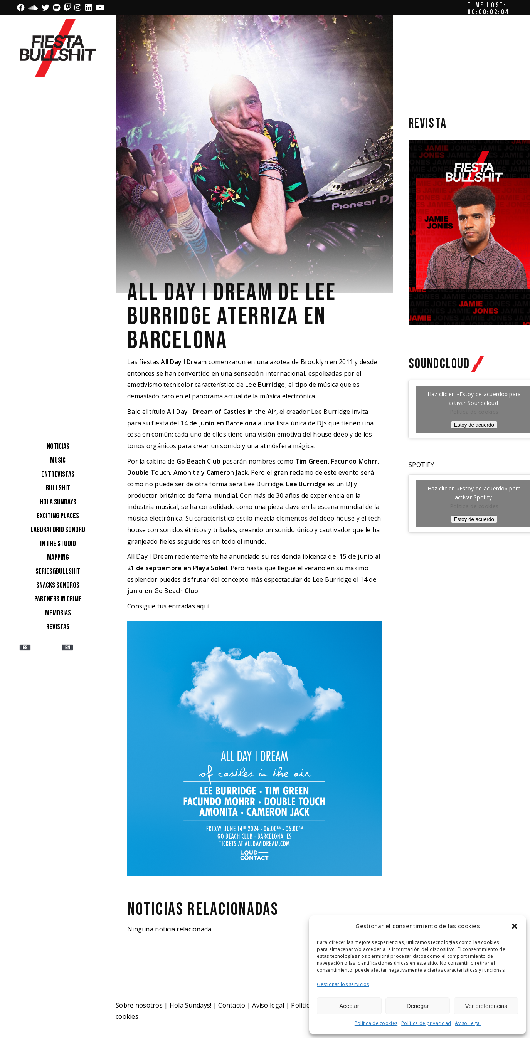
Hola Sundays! (191, 1005)
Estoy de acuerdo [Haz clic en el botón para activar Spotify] (474, 519)
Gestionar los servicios (343, 984)
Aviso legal (268, 1005)
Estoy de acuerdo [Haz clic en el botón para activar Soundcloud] (474, 425)
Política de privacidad (426, 1023)
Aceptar (349, 1006)
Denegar (418, 1006)
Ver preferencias (486, 1006)
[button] (514, 926)
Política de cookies (376, 1023)
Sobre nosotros (139, 1005)
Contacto (231, 1005)
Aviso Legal (468, 1023)
